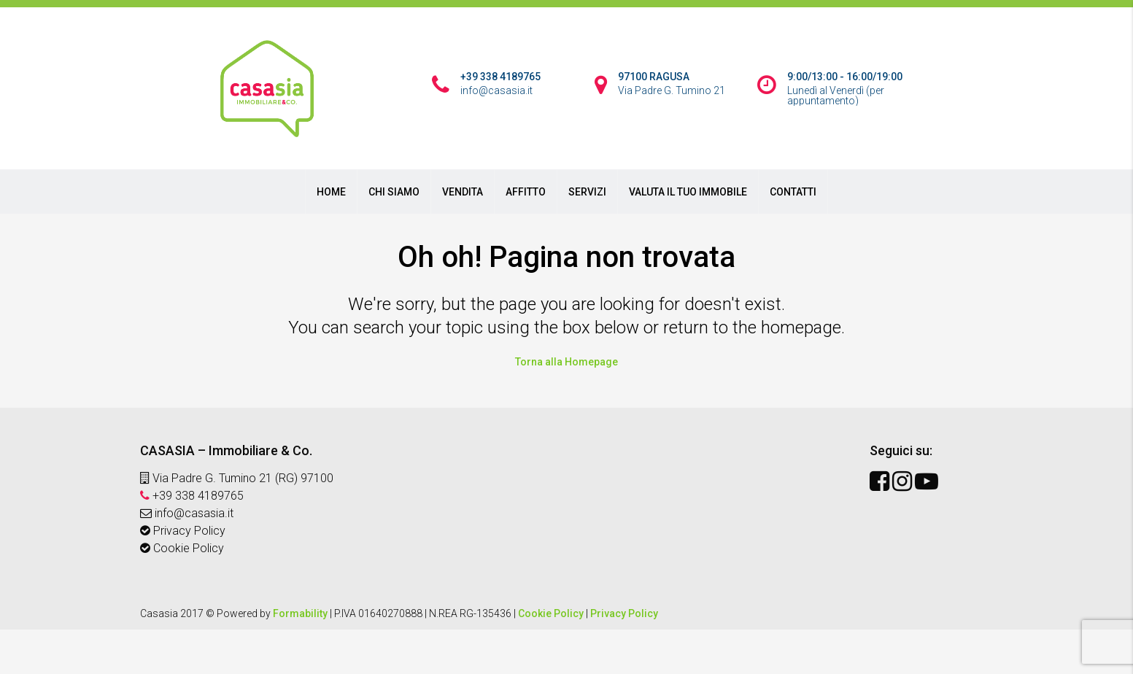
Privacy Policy (182, 531)
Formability (300, 613)
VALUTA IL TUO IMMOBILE (688, 192)
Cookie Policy (182, 548)
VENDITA (462, 192)
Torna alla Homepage (566, 362)
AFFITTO (526, 192)
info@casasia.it (186, 513)
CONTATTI (793, 192)
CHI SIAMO (393, 192)
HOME (331, 192)
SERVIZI (587, 192)
